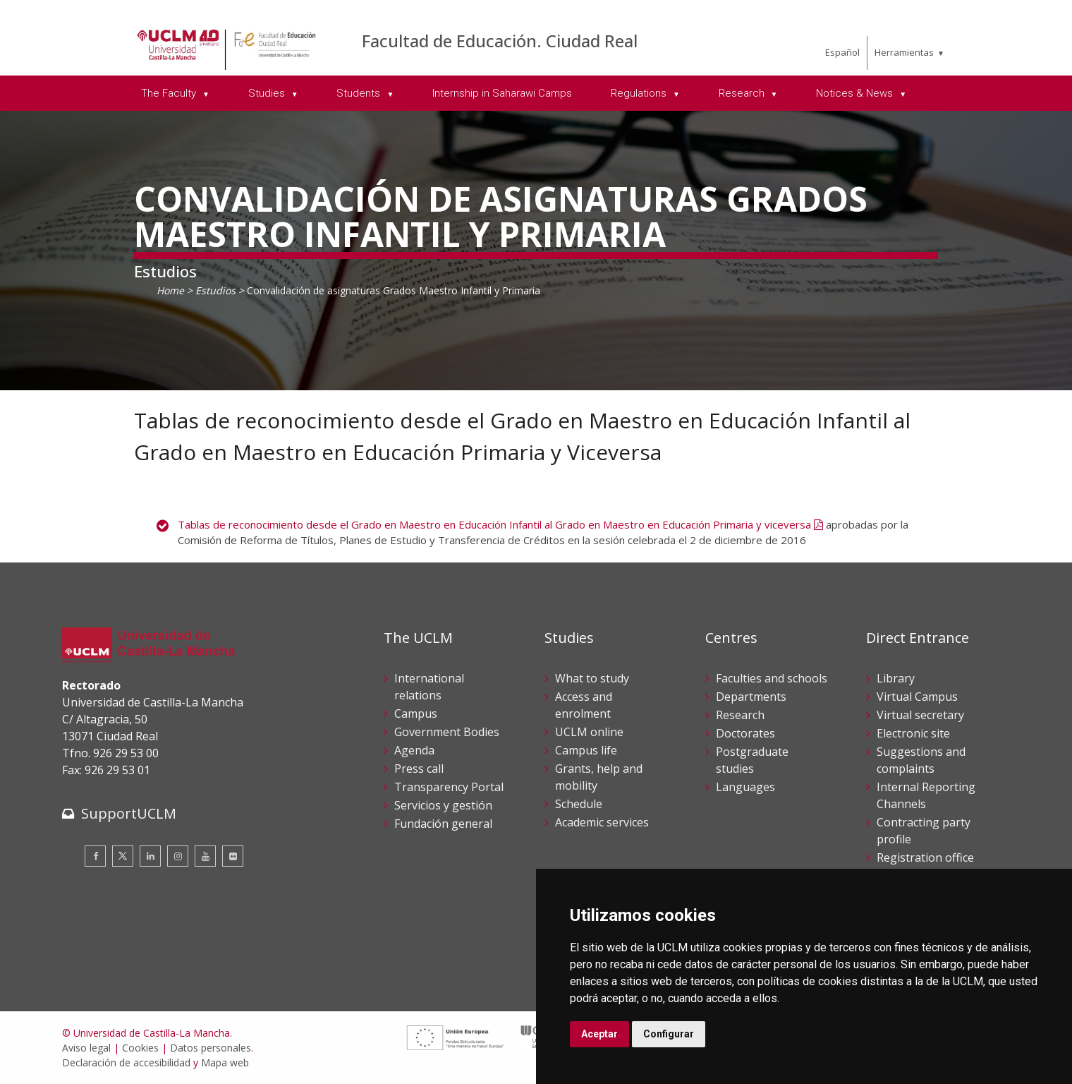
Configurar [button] (668, 1034)
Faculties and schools (771, 678)
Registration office (925, 857)
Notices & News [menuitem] (856, 93)
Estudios (215, 290)
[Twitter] (122, 856)
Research (740, 715)
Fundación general (443, 823)
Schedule (578, 804)
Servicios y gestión (443, 805)
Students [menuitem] (359, 93)
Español (842, 52)
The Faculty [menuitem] (170, 93)
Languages (745, 787)
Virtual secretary (920, 715)
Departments (751, 696)
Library (896, 678)
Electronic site (913, 733)
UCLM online (589, 732)
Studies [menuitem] (268, 93)
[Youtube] (205, 856)
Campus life (586, 750)
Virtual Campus (917, 696)
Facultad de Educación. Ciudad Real (500, 40)
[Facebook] (95, 856)
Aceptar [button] (599, 1034)
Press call (419, 768)
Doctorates (745, 733)
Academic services (602, 822)
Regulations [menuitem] (640, 93)
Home (170, 290)
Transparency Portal (449, 787)
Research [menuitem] (743, 93)
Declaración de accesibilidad (126, 1062)
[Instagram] (177, 856)
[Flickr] (232, 856)
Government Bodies (446, 732)
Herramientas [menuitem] (904, 52)
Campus (415, 713)
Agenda (414, 750)
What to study (592, 678)
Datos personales (210, 1047)
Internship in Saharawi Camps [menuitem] (502, 93)
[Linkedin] (150, 856)
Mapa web (225, 1062)
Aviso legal (86, 1047)
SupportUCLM (128, 813)
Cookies (140, 1047)
